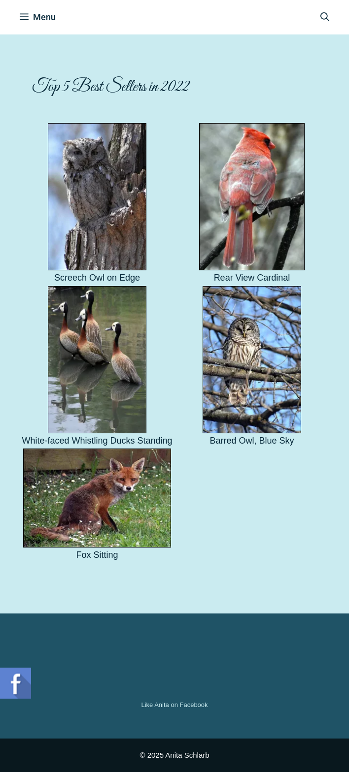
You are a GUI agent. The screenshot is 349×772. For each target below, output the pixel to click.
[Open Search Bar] (325, 17)
